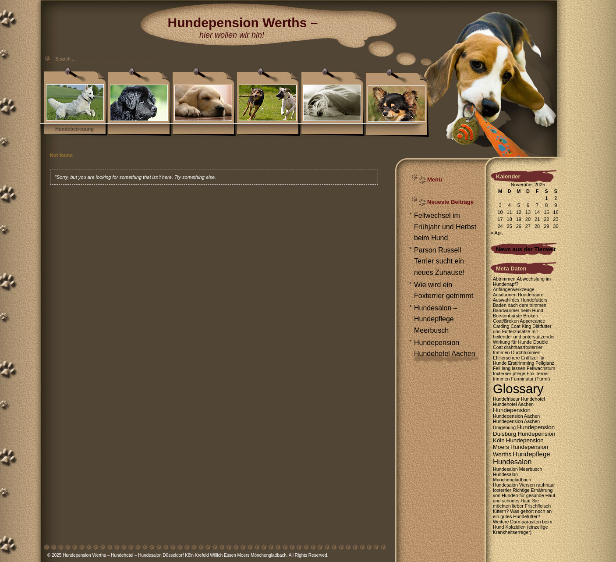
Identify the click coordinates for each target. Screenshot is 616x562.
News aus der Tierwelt (526, 249)
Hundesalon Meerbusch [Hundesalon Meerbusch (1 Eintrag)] (517, 469)
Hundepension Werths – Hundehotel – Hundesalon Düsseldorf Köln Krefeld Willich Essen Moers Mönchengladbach (175, 555)
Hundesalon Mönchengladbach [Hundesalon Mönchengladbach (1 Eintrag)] (512, 477)
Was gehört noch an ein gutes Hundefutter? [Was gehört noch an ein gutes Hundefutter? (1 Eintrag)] (522, 514)
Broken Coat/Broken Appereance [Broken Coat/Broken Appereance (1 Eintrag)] (519, 318)
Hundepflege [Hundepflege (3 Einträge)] (531, 454)
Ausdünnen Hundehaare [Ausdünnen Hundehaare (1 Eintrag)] (518, 294)
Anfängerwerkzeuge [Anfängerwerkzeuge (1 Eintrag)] (514, 289)
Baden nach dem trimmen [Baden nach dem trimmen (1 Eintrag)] (519, 305)
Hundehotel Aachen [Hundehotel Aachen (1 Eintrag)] (513, 404)
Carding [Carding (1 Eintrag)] (501, 326)
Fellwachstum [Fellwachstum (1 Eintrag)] (541, 368)
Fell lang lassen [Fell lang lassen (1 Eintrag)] (509, 368)
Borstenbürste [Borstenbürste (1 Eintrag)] (507, 315)
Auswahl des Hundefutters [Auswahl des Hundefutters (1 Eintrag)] (520, 299)
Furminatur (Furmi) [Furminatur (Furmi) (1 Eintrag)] (530, 378)
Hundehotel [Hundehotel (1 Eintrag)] (533, 399)
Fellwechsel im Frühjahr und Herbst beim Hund (445, 227)
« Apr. (497, 232)
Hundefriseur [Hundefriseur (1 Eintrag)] (506, 399)
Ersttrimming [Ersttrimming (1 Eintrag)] (521, 363)
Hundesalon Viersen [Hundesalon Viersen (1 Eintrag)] (514, 484)
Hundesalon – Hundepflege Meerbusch (435, 319)
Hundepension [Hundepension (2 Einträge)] (512, 410)
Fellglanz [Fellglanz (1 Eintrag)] (544, 363)
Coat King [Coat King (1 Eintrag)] (520, 326)
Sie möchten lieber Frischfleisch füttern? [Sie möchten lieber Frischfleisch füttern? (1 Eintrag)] (522, 506)
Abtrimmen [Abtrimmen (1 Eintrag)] (504, 278)
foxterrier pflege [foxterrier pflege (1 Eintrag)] (509, 373)
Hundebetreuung (74, 129)
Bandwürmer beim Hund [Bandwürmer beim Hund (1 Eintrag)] (518, 310)
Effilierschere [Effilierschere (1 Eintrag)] (506, 357)
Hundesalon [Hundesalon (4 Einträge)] (512, 462)
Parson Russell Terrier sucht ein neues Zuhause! (439, 261)
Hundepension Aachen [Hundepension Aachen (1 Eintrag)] (516, 416)
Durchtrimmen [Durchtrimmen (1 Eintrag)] (526, 352)
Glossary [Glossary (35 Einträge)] (518, 388)
